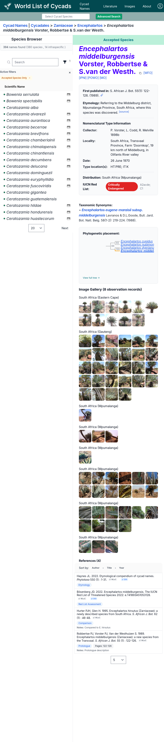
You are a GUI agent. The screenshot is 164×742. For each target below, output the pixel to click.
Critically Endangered (116, 186)
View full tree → (91, 277)
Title (109, 567)
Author (96, 567)
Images (130, 6)
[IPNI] (82, 78)
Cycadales (40, 25)
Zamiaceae (63, 25)
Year (121, 567)
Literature (110, 6)
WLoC (112, 579)
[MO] (103, 78)
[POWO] (93, 78)
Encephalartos (90, 25)
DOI (124, 579)
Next (65, 228)
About (147, 6)
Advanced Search (108, 16)
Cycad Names (85, 6)
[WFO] (148, 73)
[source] (124, 111)
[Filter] (64, 62)
